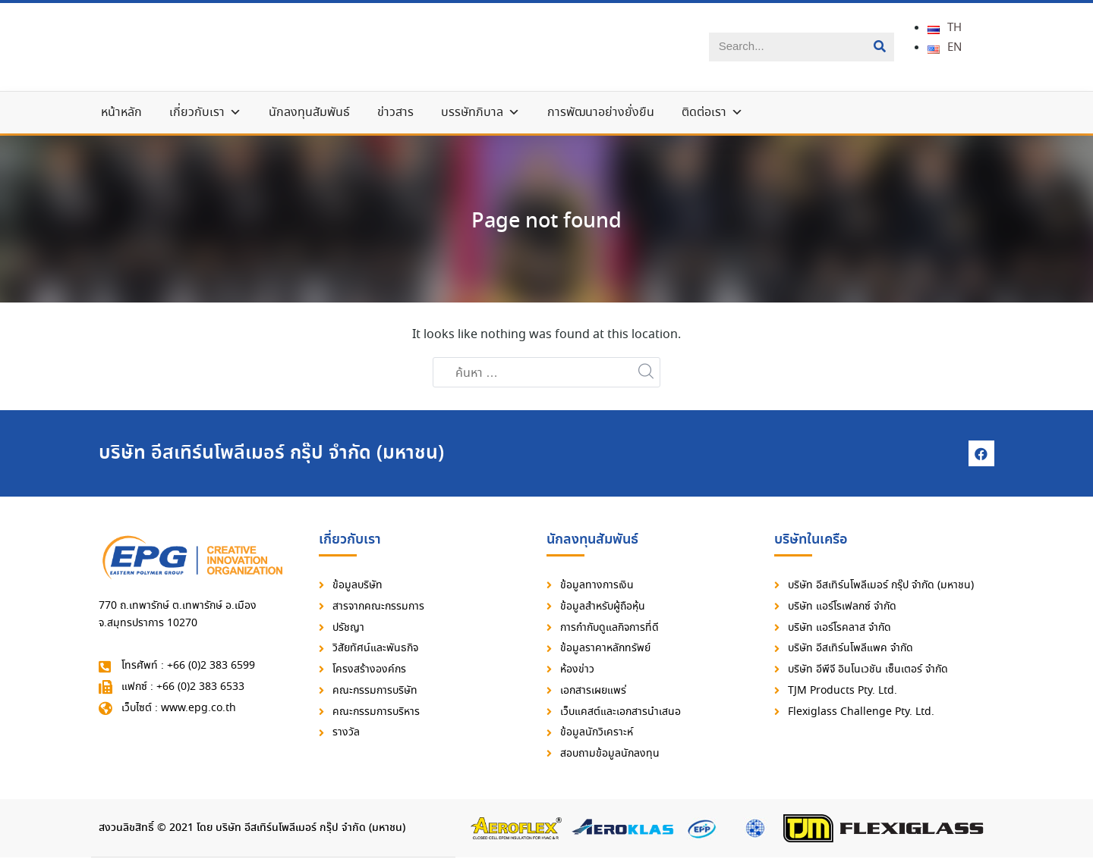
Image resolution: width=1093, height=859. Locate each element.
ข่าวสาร (395, 114)
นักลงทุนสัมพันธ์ (309, 114)
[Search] (879, 47)
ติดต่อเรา (712, 114)
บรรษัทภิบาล (480, 114)
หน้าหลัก (121, 114)
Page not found (546, 222)
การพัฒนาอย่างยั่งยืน (600, 114)
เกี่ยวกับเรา (205, 114)
